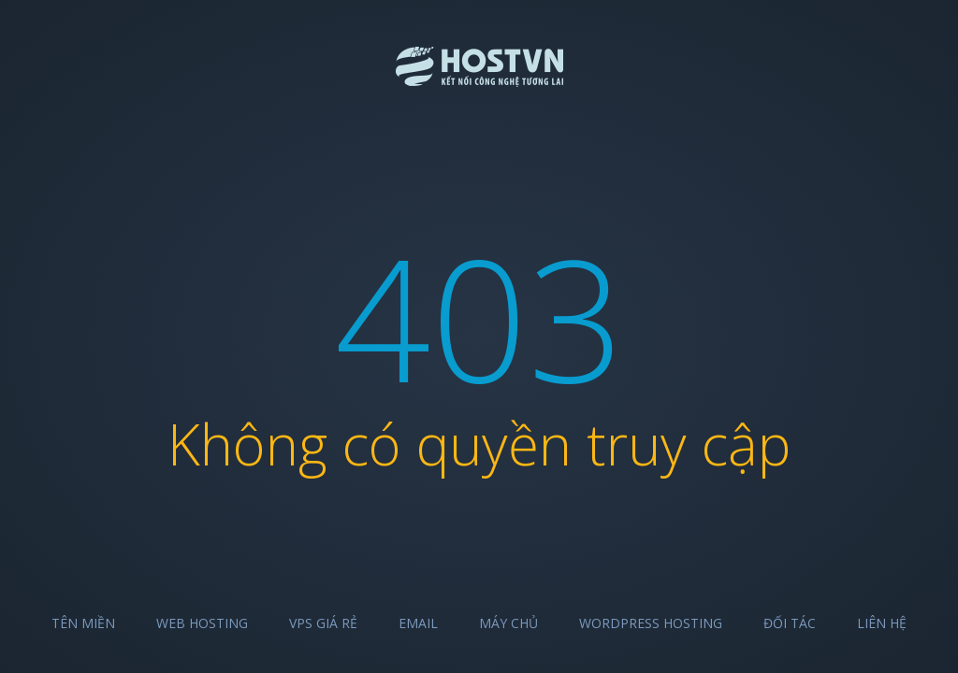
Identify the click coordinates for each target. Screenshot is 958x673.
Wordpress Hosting (650, 623)
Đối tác (789, 623)
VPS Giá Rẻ (323, 623)
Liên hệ (882, 623)
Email (418, 623)
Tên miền (83, 623)
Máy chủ (508, 623)
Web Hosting (202, 623)
